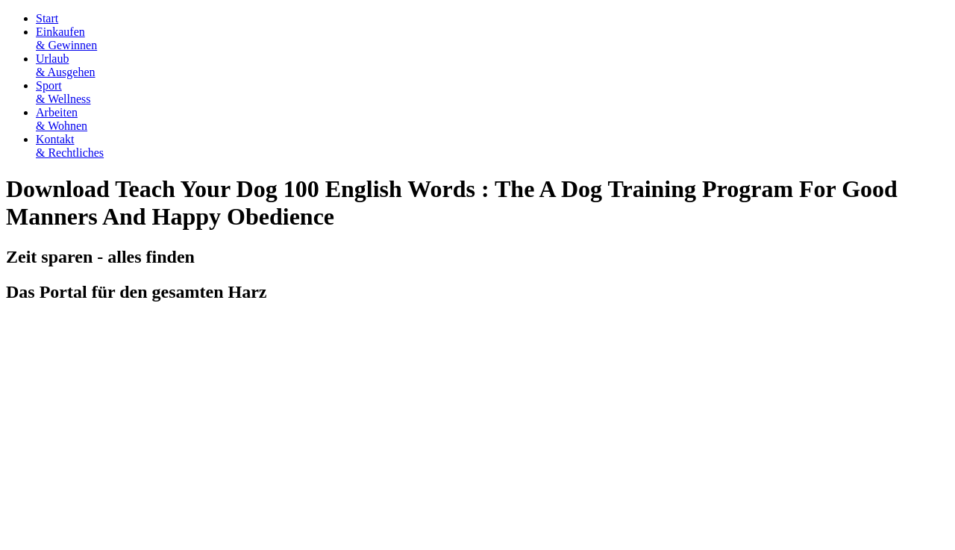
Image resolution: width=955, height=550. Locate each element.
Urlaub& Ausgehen (66, 65)
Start (47, 18)
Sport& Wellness (63, 92)
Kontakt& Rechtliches (70, 146)
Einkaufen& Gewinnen (66, 38)
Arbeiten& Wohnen (61, 119)
